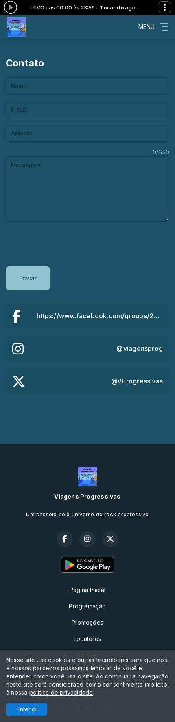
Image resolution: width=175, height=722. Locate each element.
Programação (87, 606)
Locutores (87, 638)
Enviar (28, 278)
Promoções (87, 622)
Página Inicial (87, 589)
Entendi (27, 709)
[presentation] (67, 244)
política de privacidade (61, 692)
